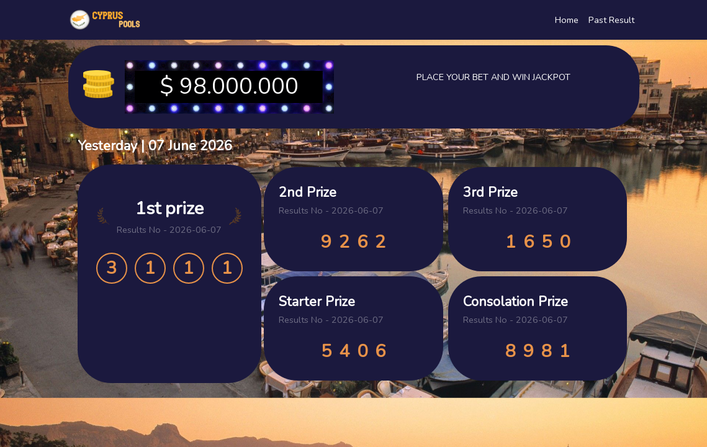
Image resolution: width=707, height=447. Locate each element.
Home (567, 20)
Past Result (611, 20)
